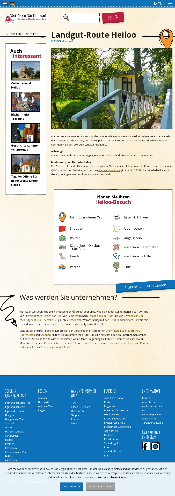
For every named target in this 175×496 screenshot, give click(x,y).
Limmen (9, 443)
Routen (144, 343)
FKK (106, 455)
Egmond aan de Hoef (101, 315)
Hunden (108, 435)
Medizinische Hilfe (114, 422)
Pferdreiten (111, 439)
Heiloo (9, 439)
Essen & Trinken (129, 330)
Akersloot (30, 315)
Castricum (11, 448)
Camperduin (75, 315)
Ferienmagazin (49, 347)
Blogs (74, 423)
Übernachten (27, 334)
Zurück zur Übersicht (22, 34)
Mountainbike (112, 414)
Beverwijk (44, 402)
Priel (106, 447)
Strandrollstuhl (112, 451)
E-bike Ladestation (115, 418)
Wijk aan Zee (45, 406)
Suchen (113, 17)
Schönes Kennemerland (58, 343)
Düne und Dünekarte (116, 410)
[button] (87, 4)
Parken (108, 402)
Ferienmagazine (151, 414)
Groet (8, 427)
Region (42, 410)
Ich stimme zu (71, 486)
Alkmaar (42, 398)
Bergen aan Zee (52, 315)
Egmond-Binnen (14, 411)
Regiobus (109, 406)
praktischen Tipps (124, 343)
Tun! (73, 402)
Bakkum (9, 456)
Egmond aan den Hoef (18, 402)
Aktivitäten (112, 330)
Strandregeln (111, 443)
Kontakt (146, 398)
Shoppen (45, 334)
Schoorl (9, 423)
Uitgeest (31, 320)
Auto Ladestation (114, 398)
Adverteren (149, 402)
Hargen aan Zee (14, 431)
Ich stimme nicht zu (100, 486)
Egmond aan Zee (133, 315)
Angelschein (111, 430)
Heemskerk (48, 320)
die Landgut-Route (109, 170)
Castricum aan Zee (16, 452)
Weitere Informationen (112, 477)
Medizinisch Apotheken (117, 426)
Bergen (9, 415)
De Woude (11, 460)
